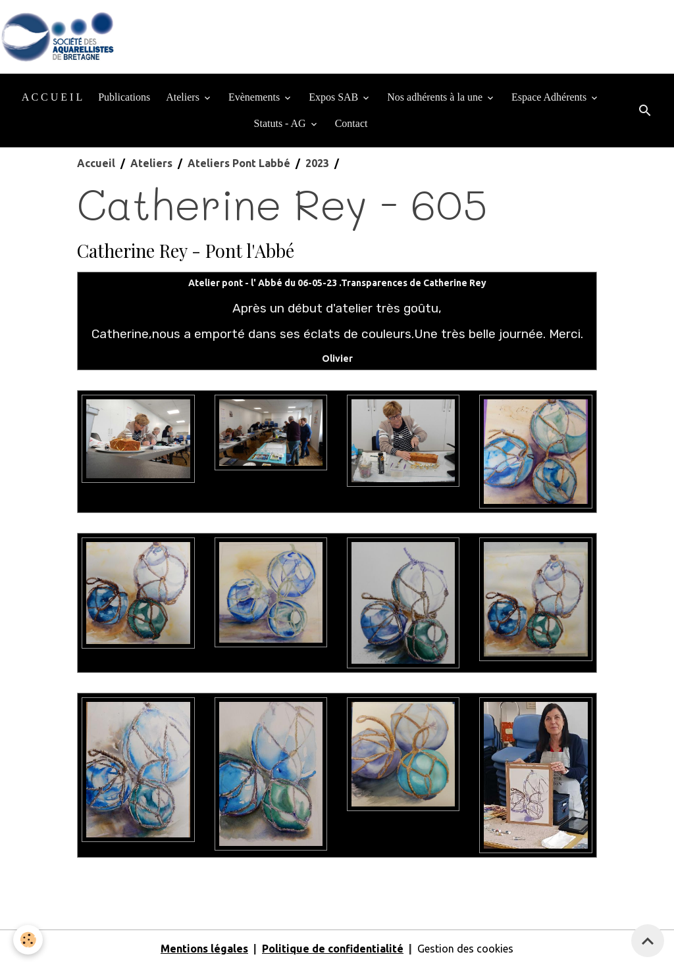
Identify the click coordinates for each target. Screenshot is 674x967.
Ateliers (184, 97)
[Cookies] (28, 940)
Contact (351, 123)
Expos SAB (335, 97)
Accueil (96, 163)
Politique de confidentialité (332, 949)
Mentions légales (204, 949)
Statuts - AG (281, 123)
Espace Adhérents (550, 97)
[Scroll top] (647, 940)
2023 (317, 163)
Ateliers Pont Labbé (239, 163)
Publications (124, 97)
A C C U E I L (52, 97)
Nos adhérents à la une (436, 97)
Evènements (255, 97)
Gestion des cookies (465, 949)
